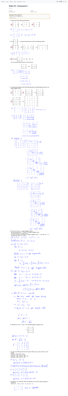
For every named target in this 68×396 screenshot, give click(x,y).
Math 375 (10, 8)
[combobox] (65, 1)
